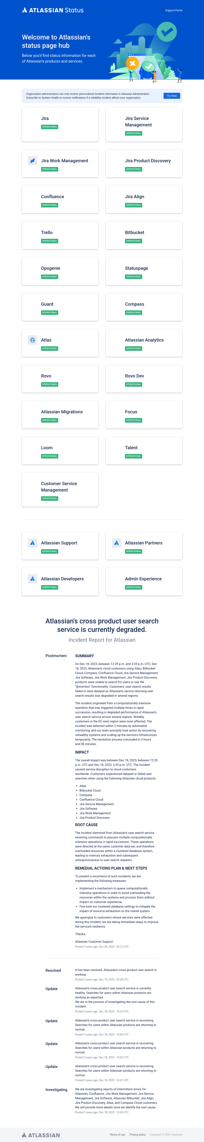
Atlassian (125, 640)
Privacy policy (138, 1134)
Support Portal (173, 10)
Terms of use (117, 1134)
